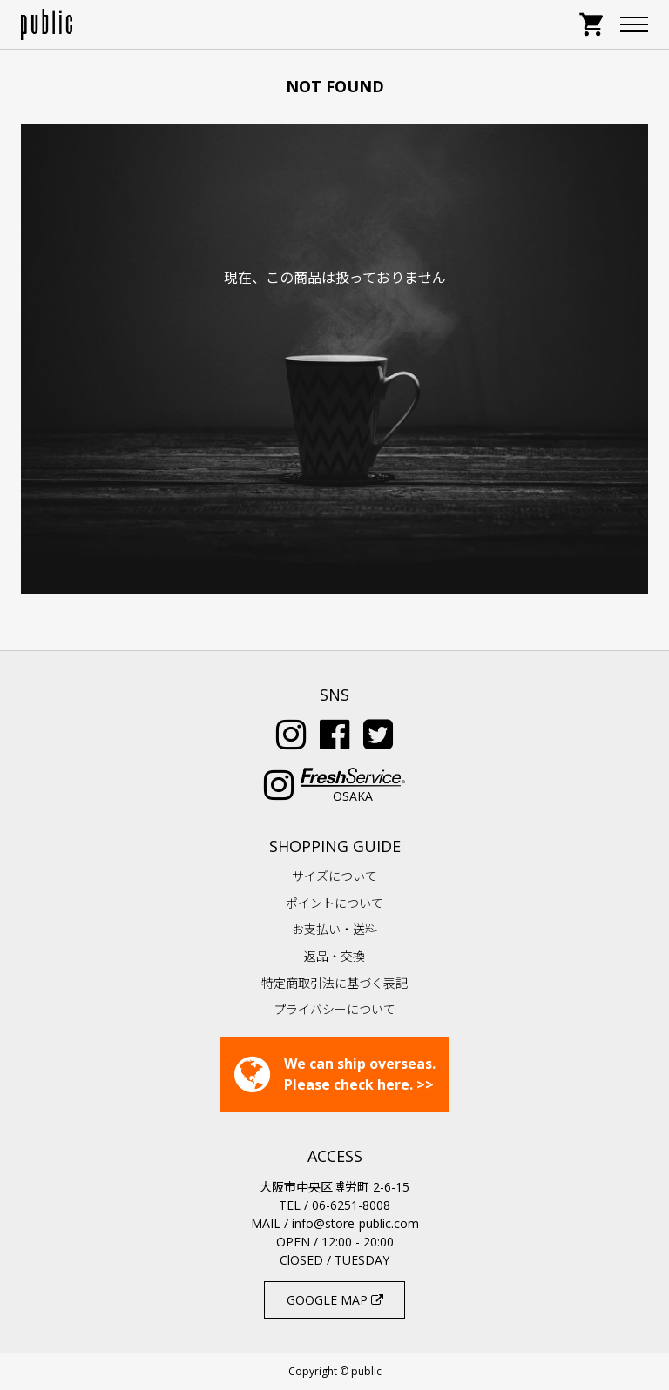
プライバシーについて (334, 1009)
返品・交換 (334, 956)
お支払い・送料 (334, 929)
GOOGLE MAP (335, 1300)
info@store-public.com (355, 1223)
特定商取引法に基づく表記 (334, 983)
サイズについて (334, 876)
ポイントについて (334, 903)
